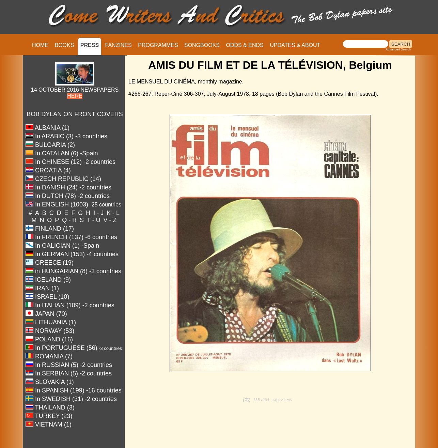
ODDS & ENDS (244, 45)
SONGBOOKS (202, 45)
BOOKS (64, 45)
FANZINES (118, 45)
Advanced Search (398, 49)
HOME (40, 45)
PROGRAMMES (158, 45)
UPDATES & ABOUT (295, 45)
